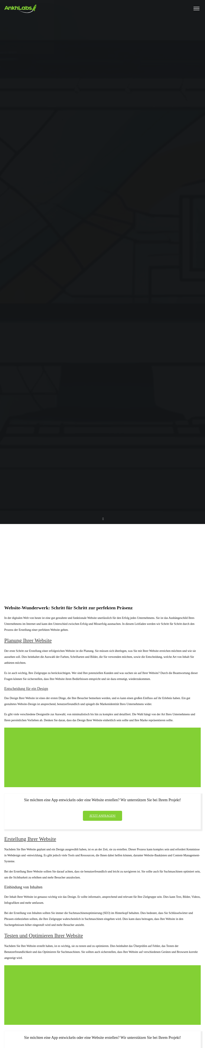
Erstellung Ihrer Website (30, 839)
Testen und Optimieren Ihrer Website (43, 935)
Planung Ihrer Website (28, 640)
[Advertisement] (102, 556)
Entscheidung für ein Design (26, 689)
